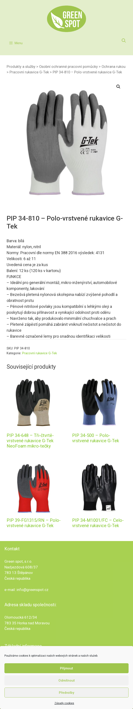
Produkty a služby (21, 67)
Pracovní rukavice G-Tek (29, 72)
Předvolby (66, 693)
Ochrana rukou (113, 67)
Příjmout (66, 668)
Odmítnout (66, 680)
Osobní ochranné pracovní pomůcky (68, 67)
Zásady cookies (64, 703)
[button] (118, 87)
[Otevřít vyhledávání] (124, 40)
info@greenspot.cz (32, 589)
